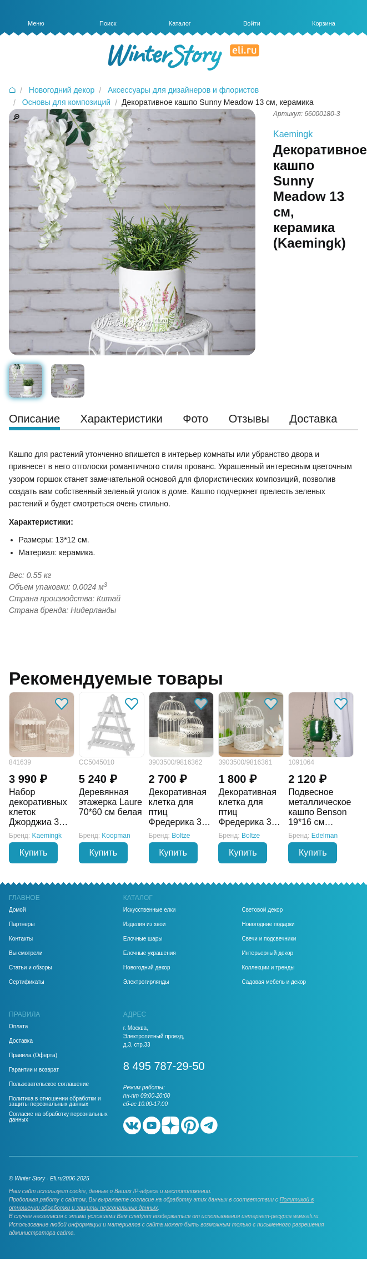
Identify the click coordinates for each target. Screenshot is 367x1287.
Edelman (324, 835)
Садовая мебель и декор (274, 982)
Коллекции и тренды (268, 968)
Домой (17, 910)
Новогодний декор (146, 968)
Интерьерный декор (267, 953)
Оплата (18, 1026)
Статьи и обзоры (30, 968)
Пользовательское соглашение (49, 1084)
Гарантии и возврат (34, 1070)
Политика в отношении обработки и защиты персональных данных (55, 1101)
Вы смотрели (26, 953)
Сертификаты (26, 982)
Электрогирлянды (146, 982)
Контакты (21, 939)
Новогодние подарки (268, 924)
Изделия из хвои (144, 924)
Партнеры (22, 924)
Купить (33, 852)
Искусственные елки (149, 910)
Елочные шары (143, 939)
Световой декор (262, 910)
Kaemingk (293, 134)
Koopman (116, 835)
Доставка (21, 1041)
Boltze (181, 835)
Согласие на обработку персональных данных (58, 1117)
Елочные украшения (149, 953)
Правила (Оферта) (33, 1055)
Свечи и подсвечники (269, 939)
